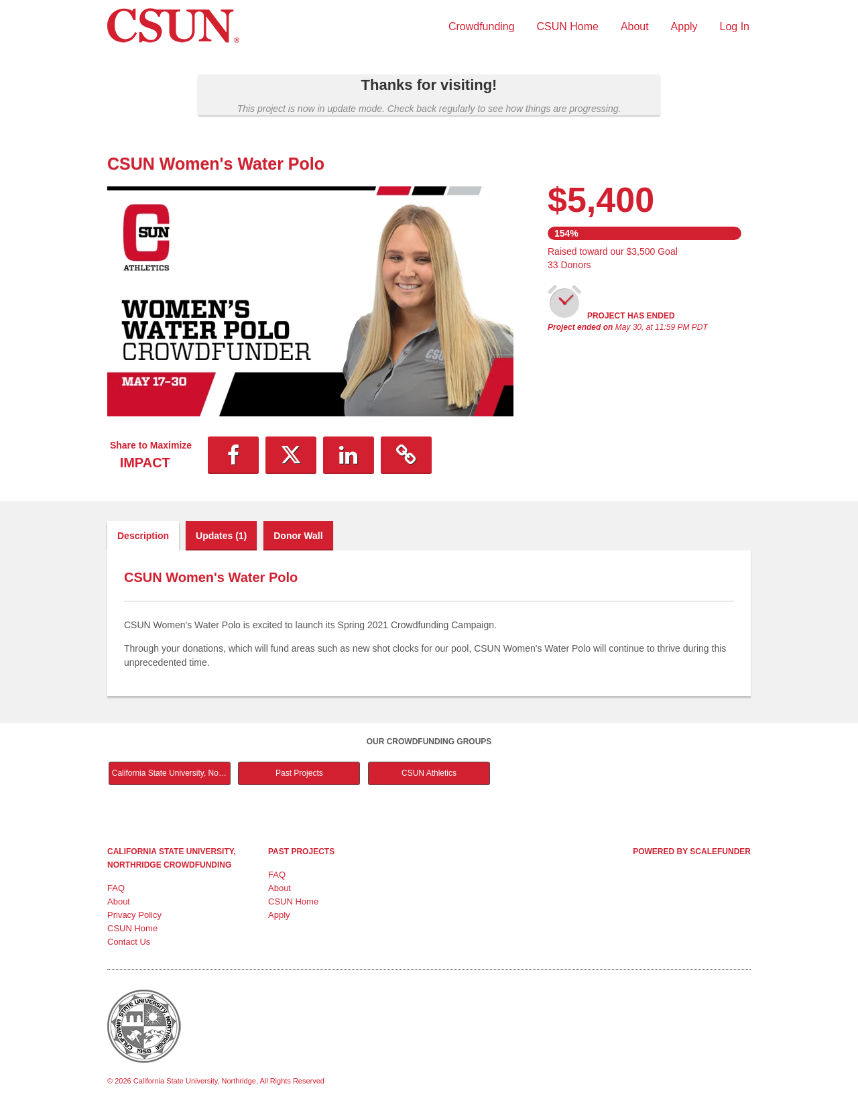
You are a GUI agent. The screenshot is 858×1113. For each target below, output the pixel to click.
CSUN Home (568, 26)
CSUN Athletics (429, 773)
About (635, 26)
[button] (233, 455)
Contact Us (128, 942)
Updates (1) (221, 535)
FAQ (116, 888)
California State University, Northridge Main (171, 773)
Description (143, 535)
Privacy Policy (134, 915)
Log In (734, 26)
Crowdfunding (481, 26)
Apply (684, 26)
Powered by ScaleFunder (692, 851)
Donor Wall (297, 535)
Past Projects (299, 773)
